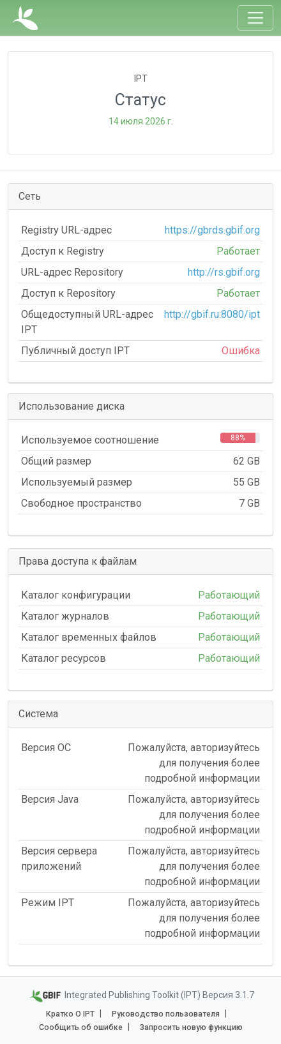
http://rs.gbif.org (224, 272)
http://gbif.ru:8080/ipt (212, 314)
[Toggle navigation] (255, 18)
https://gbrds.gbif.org (212, 230)
